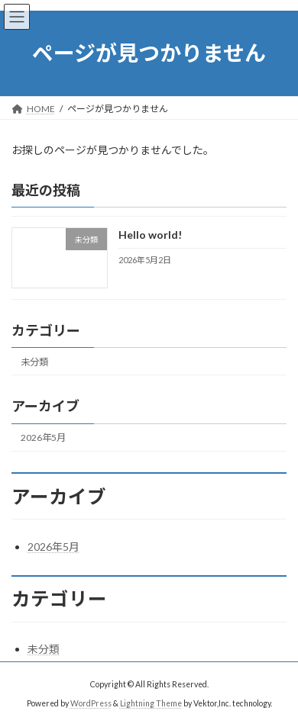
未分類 (34, 362)
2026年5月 (43, 437)
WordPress (91, 703)
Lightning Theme (151, 703)
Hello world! (150, 234)
